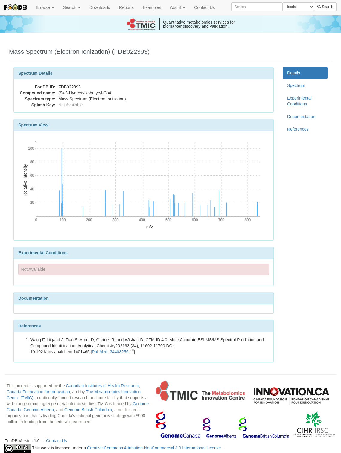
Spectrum (296, 85)
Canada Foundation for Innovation (38, 391)
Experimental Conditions (299, 101)
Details (293, 73)
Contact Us (204, 7)
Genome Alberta (39, 409)
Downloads (99, 7)
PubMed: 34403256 (113, 351)
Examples (152, 7)
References (298, 129)
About (177, 7)
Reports (126, 7)
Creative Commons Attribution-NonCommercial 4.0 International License (154, 448)
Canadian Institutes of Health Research (102, 385)
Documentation (301, 116)
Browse (45, 7)
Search (71, 7)
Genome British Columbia (88, 409)
